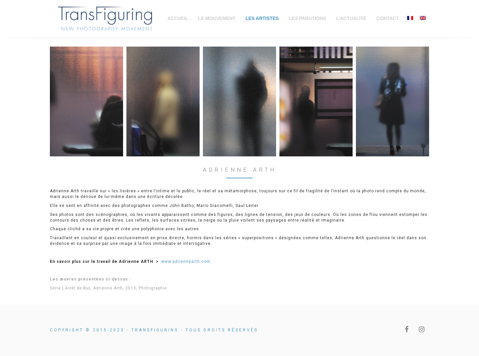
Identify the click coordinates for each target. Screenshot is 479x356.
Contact (388, 18)
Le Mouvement (217, 18)
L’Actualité (351, 18)
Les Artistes (262, 18)
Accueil (177, 18)
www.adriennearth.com (186, 261)
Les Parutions (307, 18)
